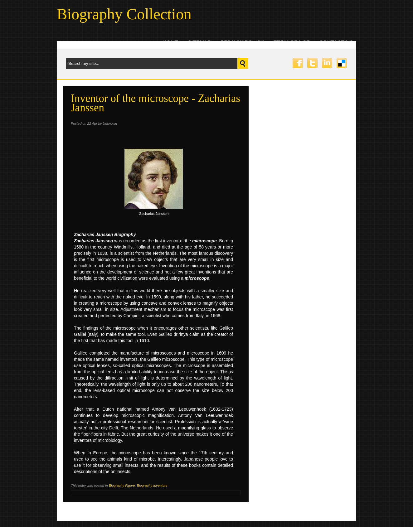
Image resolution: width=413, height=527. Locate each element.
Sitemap (199, 43)
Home (170, 43)
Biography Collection (124, 14)
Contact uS (336, 43)
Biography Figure (122, 485)
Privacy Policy (242, 43)
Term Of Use (292, 43)
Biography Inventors (152, 485)
